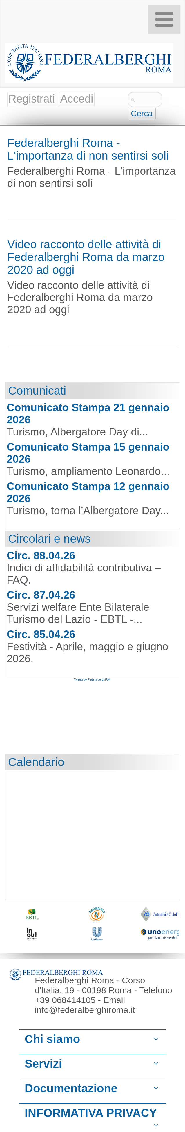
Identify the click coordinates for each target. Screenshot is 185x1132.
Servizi (43, 1063)
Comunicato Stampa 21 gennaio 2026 (88, 414)
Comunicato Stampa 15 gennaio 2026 (88, 453)
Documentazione (71, 1088)
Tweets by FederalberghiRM (92, 679)
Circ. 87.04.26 (41, 595)
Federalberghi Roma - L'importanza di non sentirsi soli (88, 149)
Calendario (36, 762)
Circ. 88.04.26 (41, 556)
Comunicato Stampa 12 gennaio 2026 (88, 492)
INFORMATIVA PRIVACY (91, 1113)
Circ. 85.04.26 (41, 634)
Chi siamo (52, 1039)
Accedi (76, 99)
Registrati (31, 99)
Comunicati (37, 390)
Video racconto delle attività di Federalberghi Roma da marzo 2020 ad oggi (85, 257)
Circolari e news (49, 538)
